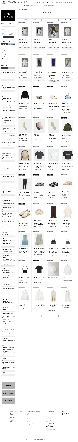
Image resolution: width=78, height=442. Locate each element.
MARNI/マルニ (5, 228)
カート (73, 2)
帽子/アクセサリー (6, 58)
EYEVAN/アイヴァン (7, 145)
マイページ (50, 2)
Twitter (64, 416)
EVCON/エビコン (6, 139)
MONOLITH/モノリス (7, 234)
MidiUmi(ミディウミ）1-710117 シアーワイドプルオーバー (24, 305)
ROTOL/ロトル (5, 284)
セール (3, 60)
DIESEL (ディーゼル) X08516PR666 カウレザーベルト (39, 105)
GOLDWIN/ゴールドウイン (8, 164)
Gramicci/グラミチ (7, 168)
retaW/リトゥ (5, 270)
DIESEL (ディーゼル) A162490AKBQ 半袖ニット (39, 279)
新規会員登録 (58, 2)
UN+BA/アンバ (5, 338)
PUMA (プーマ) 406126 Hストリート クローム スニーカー (39, 194)
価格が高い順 (34, 17)
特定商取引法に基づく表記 (51, 430)
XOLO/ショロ (5, 372)
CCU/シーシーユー (6, 105)
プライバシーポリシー (50, 429)
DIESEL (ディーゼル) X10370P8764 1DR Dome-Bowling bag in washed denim (53, 251)
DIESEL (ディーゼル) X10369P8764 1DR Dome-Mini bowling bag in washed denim (67, 251)
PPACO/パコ (5, 264)
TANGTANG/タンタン (7, 319)
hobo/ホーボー (5, 179)
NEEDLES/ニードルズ (7, 238)
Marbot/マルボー (6, 224)
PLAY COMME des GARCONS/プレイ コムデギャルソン (8, 261)
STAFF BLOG (49, 426)
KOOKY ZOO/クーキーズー (8, 203)
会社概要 (48, 428)
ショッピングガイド (41, 2)
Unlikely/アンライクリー (8, 347)
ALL (3, 46)
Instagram (65, 413)
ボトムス (4, 52)
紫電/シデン (4, 294)
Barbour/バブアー (6, 82)
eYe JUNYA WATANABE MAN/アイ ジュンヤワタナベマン (8, 142)
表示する (11, 34)
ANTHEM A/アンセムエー (8, 76)
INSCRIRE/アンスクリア (8, 184)
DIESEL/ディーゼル (6, 131)
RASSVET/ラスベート (7, 268)
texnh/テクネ (5, 323)
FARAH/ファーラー (6, 153)
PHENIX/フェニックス (7, 257)
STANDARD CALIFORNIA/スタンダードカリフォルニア (8, 303)
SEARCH (8, 37)
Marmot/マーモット (7, 226)
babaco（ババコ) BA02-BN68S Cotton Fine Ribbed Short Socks (52, 137)
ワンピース (29, 417)
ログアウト (48, 417)
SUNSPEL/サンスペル (7, 309)
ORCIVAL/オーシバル (7, 251)
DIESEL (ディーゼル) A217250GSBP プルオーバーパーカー (24, 105)
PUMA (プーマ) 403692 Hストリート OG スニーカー (53, 194)
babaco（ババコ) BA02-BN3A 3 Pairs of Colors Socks (39, 136)
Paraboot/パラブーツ (7, 255)
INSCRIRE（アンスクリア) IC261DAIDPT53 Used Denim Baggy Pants (24, 251)
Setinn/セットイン (6, 292)
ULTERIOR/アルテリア (7, 349)
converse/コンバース (7, 124)
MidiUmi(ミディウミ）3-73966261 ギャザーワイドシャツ (39, 305)
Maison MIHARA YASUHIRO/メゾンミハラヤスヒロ (8, 218)
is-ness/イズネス (6, 186)
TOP (19, 9)
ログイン (48, 416)
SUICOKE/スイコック (7, 299)
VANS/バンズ (5, 358)
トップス (4, 50)
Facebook (65, 414)
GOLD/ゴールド (5, 162)
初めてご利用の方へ (50, 418)
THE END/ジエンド (6, 325)
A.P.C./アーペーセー (7, 78)
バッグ (3, 56)
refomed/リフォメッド (7, 275)
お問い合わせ (66, 2)
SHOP (47, 425)
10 (60, 20)
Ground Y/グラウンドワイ (8, 166)
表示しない (5, 34)
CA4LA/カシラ (5, 93)
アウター (4, 48)
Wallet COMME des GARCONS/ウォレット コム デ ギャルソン (8, 367)
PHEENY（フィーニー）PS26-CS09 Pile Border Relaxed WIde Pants (52, 74)
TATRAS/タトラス (6, 321)
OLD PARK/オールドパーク (8, 249)
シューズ (4, 54)
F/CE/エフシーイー (6, 155)
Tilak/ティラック (6, 327)
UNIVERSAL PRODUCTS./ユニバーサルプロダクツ (8, 353)
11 (63, 20)
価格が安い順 (26, 17)
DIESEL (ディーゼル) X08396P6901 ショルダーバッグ (25, 279)
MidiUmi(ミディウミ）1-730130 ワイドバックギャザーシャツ (67, 279)
